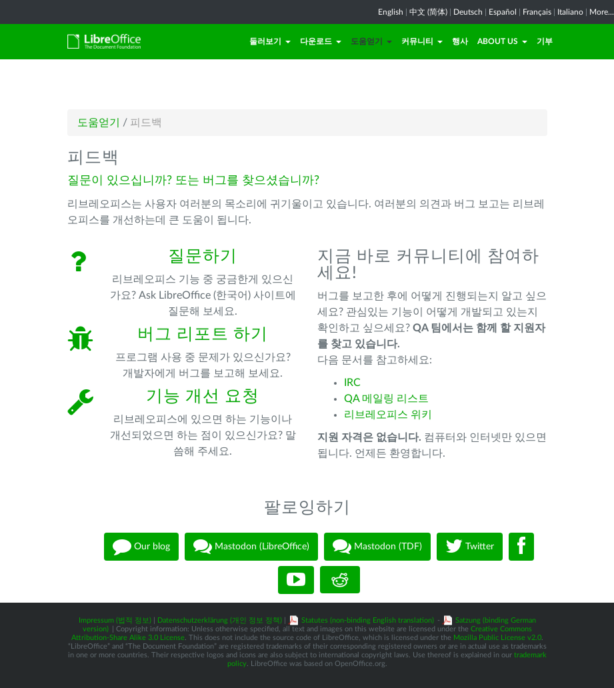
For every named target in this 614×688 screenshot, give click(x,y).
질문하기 (202, 256)
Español (503, 12)
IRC (352, 382)
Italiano (570, 12)
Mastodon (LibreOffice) (251, 546)
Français (537, 12)
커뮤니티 (422, 41)
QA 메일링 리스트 (386, 398)
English (390, 12)
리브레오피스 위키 (388, 414)
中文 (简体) (428, 12)
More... (601, 12)
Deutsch (468, 12)
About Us (502, 41)
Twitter (469, 546)
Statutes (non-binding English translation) (367, 620)
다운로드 (320, 41)
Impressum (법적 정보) (115, 620)
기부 (545, 41)
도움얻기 (371, 41)
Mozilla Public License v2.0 (497, 637)
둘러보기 (270, 41)
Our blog (141, 546)
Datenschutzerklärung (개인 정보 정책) (219, 620)
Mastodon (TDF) (377, 546)
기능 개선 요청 (202, 396)
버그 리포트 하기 (202, 334)
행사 (460, 41)
